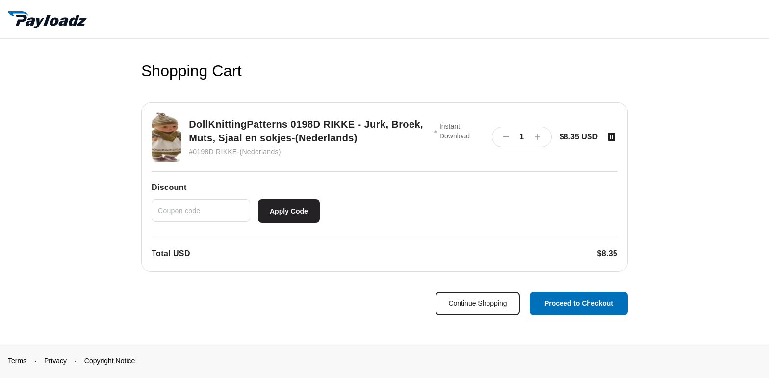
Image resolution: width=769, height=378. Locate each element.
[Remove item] (611, 137)
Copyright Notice (109, 361)
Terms (17, 361)
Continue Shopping (477, 303)
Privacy (55, 361)
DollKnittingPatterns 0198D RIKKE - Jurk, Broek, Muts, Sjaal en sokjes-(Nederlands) (306, 131)
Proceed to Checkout (578, 303)
